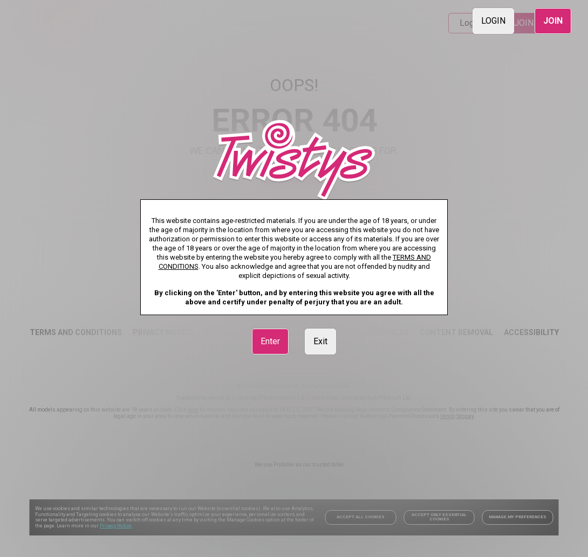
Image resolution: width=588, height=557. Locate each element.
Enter (270, 341)
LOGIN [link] (493, 21)
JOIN (553, 21)
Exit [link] (320, 341)
